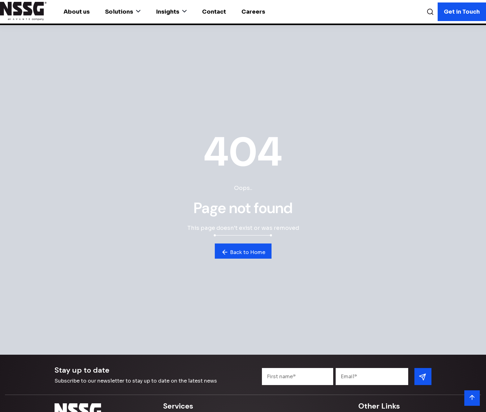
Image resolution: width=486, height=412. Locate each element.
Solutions (122, 11)
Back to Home (243, 252)
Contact (214, 11)
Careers (253, 11)
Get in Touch (462, 11)
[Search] (430, 12)
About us (77, 11)
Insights (171, 11)
